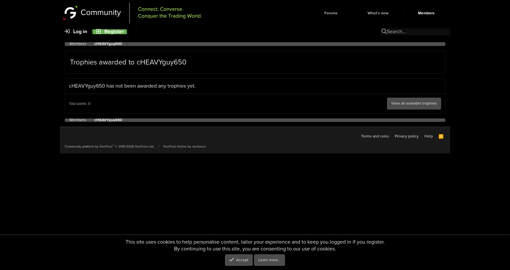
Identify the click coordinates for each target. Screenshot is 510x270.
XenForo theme (175, 146)
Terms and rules (375, 136)
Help (428, 136)
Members (426, 13)
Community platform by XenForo (109, 146)
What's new (378, 13)
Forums (331, 13)
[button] (348, 13)
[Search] (132, 31)
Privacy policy (407, 136)
